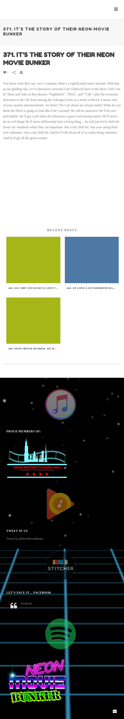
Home (22, 43)
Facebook (26, 603)
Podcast (34, 43)
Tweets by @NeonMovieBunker (24, 538)
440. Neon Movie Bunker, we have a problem (34, 348)
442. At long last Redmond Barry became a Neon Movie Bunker (93, 288)
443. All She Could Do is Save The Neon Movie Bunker (34, 288)
